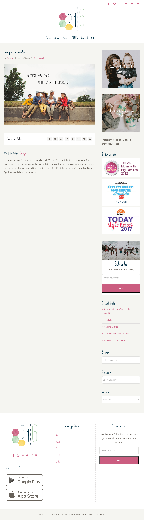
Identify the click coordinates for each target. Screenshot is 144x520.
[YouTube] (36, 455)
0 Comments (39, 58)
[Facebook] (14, 455)
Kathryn (10, 58)
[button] (92, 38)
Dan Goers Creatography (81, 514)
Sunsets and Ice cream (114, 340)
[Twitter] (27, 455)
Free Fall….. (108, 320)
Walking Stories (111, 327)
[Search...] (121, 360)
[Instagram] (18, 455)
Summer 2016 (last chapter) (116, 334)
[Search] (105, 360)
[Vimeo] (31, 455)
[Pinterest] (22, 455)
